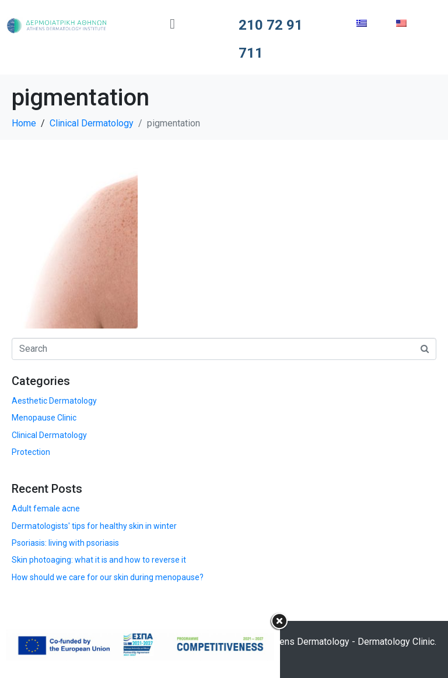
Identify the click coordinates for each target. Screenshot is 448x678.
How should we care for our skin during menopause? (108, 577)
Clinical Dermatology (49, 435)
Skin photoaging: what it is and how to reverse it (99, 559)
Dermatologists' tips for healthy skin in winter (94, 526)
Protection (31, 452)
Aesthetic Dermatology (54, 400)
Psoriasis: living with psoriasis (65, 543)
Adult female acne (46, 508)
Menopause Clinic (44, 417)
